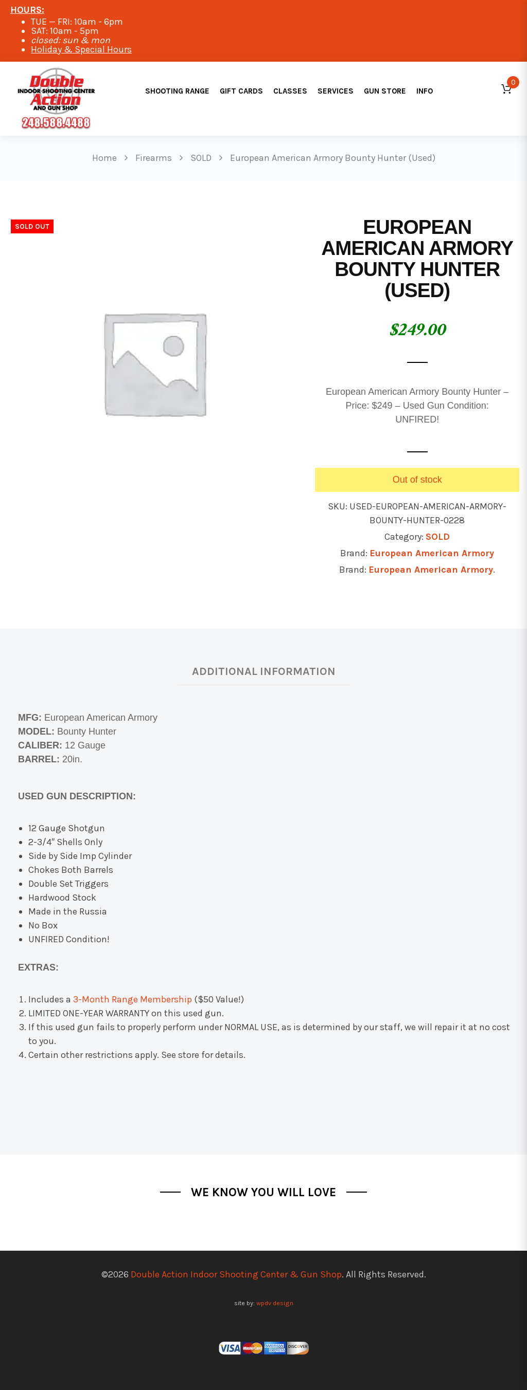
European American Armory (432, 553)
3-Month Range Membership (132, 999)
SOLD (438, 536)
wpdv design (274, 1303)
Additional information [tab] (264, 671)
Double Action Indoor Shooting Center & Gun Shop (236, 1274)
